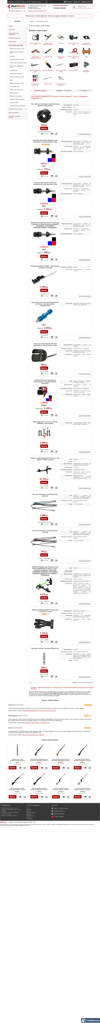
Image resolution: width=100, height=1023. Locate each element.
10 (57, 685)
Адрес (39, 1)
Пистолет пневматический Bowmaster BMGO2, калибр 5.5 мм (60, 792)
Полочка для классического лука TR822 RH (33, 737)
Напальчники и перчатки (16, 76)
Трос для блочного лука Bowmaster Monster (45, 497)
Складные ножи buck (58, 690)
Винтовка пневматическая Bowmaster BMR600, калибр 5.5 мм (39, 792)
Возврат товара (30, 818)
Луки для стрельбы (18, 40)
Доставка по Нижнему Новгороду (9, 815)
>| (68, 685)
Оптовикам (11, 4)
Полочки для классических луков (18, 65)
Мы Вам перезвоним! (61, 8)
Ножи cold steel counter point (45, 690)
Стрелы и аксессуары (18, 111)
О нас (27, 810)
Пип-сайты (12, 59)
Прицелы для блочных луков (17, 51)
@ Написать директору (59, 10)
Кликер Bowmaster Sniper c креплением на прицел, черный (45, 269)
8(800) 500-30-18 (37, 8)
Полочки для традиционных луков (17, 69)
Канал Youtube (57, 819)
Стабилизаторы (14, 73)
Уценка (11, 28)
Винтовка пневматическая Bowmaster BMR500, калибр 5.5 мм (82, 763)
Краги (11, 82)
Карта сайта (29, 821)
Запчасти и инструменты (16, 98)
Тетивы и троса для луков (16, 92)
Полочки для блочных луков (17, 62)
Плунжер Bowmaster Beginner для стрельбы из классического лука (45, 143)
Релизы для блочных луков (17, 79)
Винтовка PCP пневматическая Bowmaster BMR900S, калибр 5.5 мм (39, 763)
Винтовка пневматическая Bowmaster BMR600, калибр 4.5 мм (17, 792)
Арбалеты (18, 32)
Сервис (28, 1)
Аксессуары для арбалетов (18, 36)
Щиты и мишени (18, 115)
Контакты (28, 820)
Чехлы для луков (14, 95)
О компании (11, 1)
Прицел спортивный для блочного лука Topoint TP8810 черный (45, 461)
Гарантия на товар (6, 816)
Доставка (17, 1)
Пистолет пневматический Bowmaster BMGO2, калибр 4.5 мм (82, 792)
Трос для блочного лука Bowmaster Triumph (45, 534)
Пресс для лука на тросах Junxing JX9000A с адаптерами (45, 425)
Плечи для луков (14, 105)
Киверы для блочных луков (17, 86)
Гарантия (28, 817)
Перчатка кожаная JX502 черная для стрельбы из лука (45, 613)
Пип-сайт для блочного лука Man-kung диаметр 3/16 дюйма (45, 107)
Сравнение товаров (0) (40, 93)
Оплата (23, 1)
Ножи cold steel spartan (70, 690)
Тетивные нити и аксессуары (17, 102)
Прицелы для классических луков (17, 55)
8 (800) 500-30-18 (57, 813)
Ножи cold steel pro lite (82, 690)
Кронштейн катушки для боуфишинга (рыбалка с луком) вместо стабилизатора (45, 306)
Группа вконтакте (57, 816)
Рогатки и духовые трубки (18, 119)
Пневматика (18, 44)
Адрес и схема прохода (59, 811)
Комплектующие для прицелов (17, 108)
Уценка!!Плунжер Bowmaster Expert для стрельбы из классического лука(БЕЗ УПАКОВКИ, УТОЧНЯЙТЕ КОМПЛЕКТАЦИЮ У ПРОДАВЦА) (45, 227)
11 (60, 685)
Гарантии (34, 1)
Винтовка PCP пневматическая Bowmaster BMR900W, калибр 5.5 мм (61, 763)
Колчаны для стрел (14, 89)
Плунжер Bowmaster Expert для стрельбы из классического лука (45, 186)
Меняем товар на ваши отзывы (9, 810)
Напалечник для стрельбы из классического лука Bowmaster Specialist (45, 384)
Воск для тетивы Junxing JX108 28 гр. (45, 651)
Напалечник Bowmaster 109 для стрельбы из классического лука (45, 347)
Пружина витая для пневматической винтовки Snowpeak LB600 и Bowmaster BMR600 (17, 763)
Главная (32, 24)
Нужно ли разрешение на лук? (9, 818)
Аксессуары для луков (18, 48)
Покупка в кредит (30, 815)
